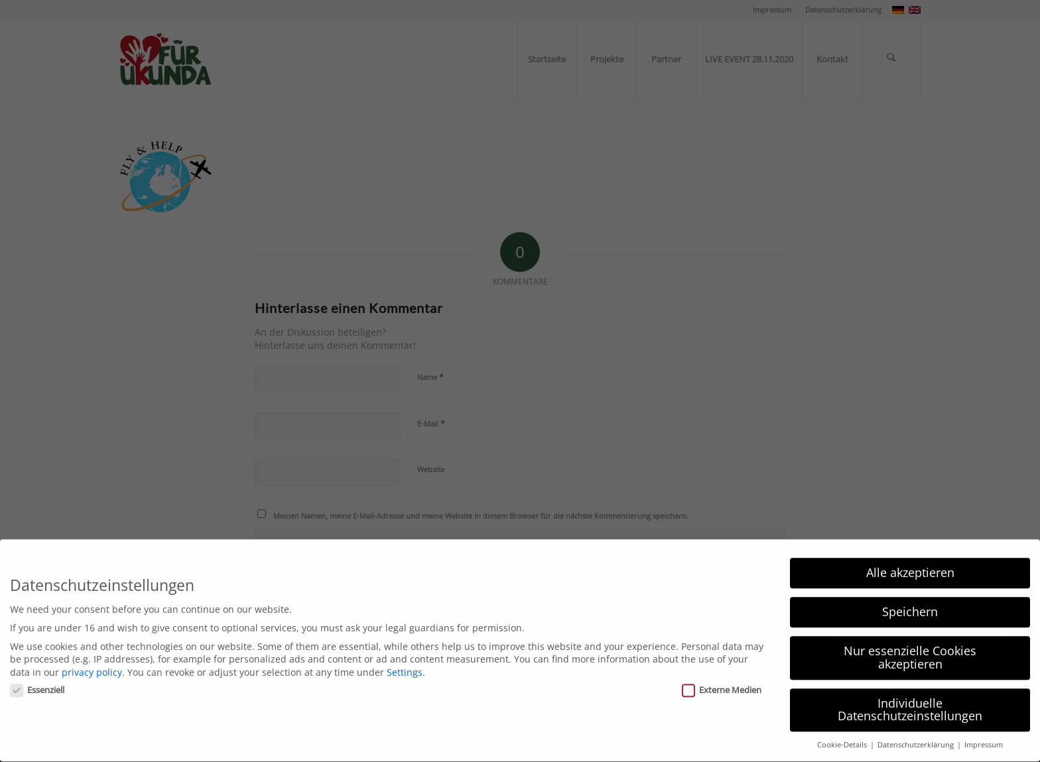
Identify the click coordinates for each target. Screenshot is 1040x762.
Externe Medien (721, 678)
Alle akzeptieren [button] (910, 562)
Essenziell (37, 678)
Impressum (983, 734)
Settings (404, 661)
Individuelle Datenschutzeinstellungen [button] (910, 698)
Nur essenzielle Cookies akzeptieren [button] (910, 646)
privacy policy (92, 661)
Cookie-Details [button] (843, 734)
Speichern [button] (910, 601)
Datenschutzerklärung (917, 734)
